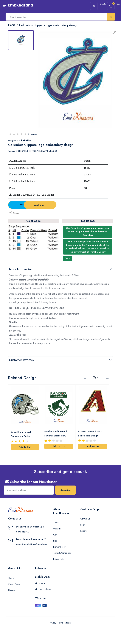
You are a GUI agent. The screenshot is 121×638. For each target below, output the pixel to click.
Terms (60, 622)
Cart (55, 534)
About (55, 522)
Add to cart (61, 205)
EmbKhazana (20, 5)
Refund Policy (59, 558)
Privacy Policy (59, 546)
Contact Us (85, 518)
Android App (43, 589)
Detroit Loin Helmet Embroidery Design (21, 434)
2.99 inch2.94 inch (23, 181)
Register (83, 530)
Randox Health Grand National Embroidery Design (55, 434)
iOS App (41, 583)
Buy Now (24, 204)
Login (82, 524)
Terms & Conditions (62, 552)
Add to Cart (25, 446)
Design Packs (14, 583)
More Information (21, 269)
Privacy (53, 622)
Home (11, 577)
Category (12, 589)
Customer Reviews (21, 360)
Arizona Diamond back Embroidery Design (90, 433)
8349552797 (22, 531)
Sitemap (68, 622)
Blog (55, 540)
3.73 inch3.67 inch (23, 168)
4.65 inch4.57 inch (23, 174)
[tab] (21, 40)
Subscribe (65, 489)
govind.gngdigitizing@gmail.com (31, 543)
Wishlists (56, 528)
